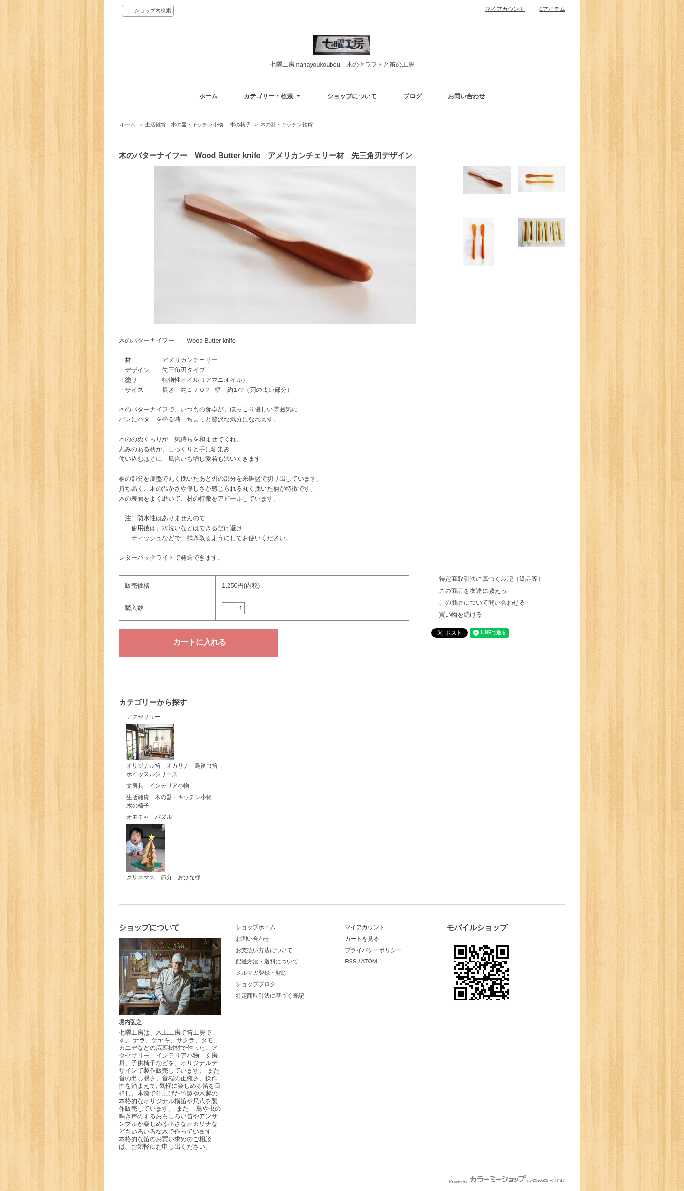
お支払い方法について (264, 950)
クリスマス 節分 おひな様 (163, 852)
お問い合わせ (466, 96)
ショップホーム (256, 927)
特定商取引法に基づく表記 (270, 995)
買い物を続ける (460, 614)
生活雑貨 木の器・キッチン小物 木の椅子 (198, 124)
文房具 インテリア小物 (157, 785)
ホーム (208, 96)
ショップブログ (256, 984)
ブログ (412, 96)
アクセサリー (143, 717)
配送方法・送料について (267, 961)
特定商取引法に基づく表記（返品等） (491, 578)
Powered (507, 1181)
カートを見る (362, 938)
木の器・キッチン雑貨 (286, 124)
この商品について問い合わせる (482, 602)
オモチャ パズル (149, 817)
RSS (351, 961)
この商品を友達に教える (473, 590)
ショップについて (352, 96)
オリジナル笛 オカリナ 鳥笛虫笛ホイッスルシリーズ (172, 751)
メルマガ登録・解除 (261, 973)
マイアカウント (505, 9)
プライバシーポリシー (373, 950)
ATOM (369, 961)
